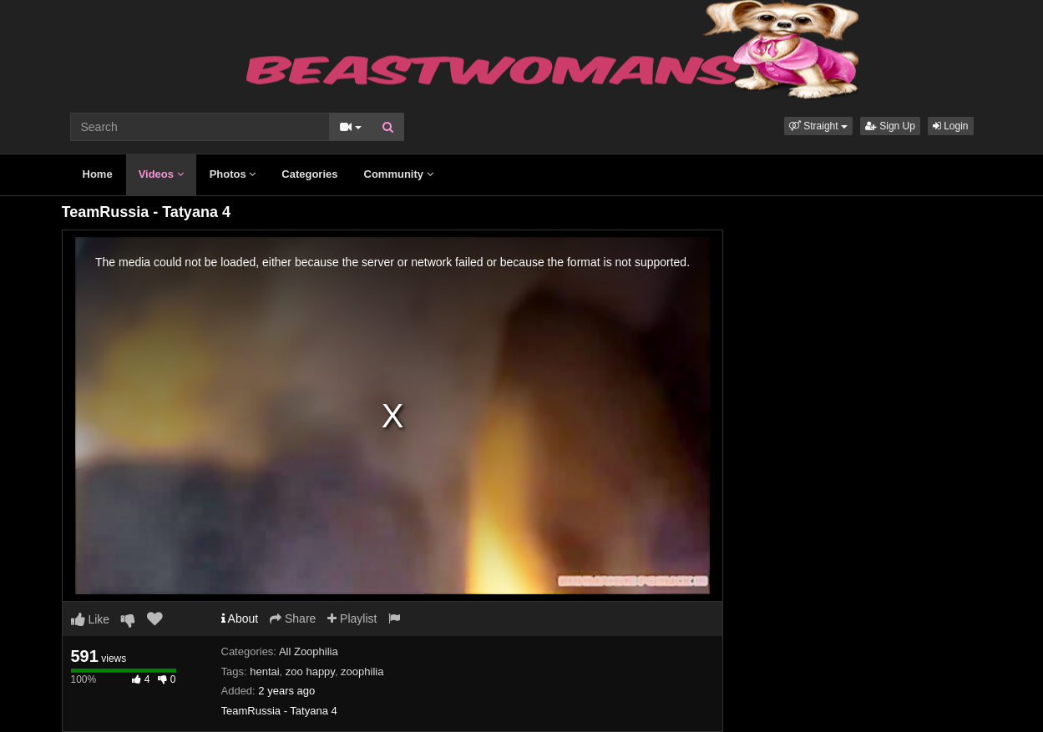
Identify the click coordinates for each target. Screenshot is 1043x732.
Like (90, 619)
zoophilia (362, 671)
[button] (818, 126)
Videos (161, 174)
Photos (233, 174)
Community (398, 174)
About (240, 618)
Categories (309, 174)
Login (951, 126)
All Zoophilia (308, 651)
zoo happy (310, 671)
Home (98, 174)
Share (293, 618)
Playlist (352, 618)
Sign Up (890, 126)
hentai (264, 671)
